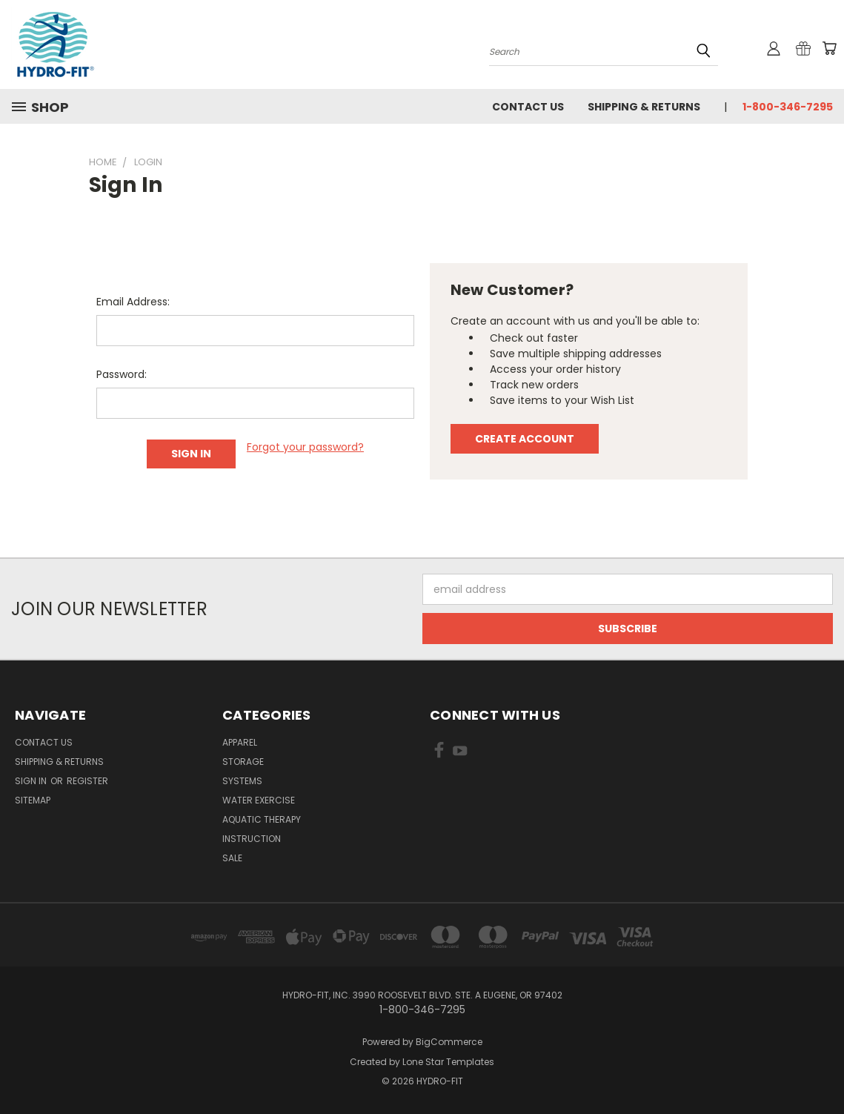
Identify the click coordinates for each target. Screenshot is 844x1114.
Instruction (251, 838)
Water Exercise (258, 800)
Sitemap (32, 800)
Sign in (32, 781)
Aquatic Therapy (261, 819)
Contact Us (528, 106)
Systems (242, 781)
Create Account (524, 438)
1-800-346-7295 (787, 106)
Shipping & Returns (644, 106)
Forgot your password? (305, 447)
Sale (232, 858)
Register (87, 781)
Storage (243, 761)
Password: (121, 374)
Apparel (239, 742)
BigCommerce (449, 1041)
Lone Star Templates (448, 1061)
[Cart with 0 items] (829, 48)
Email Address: (133, 301)
